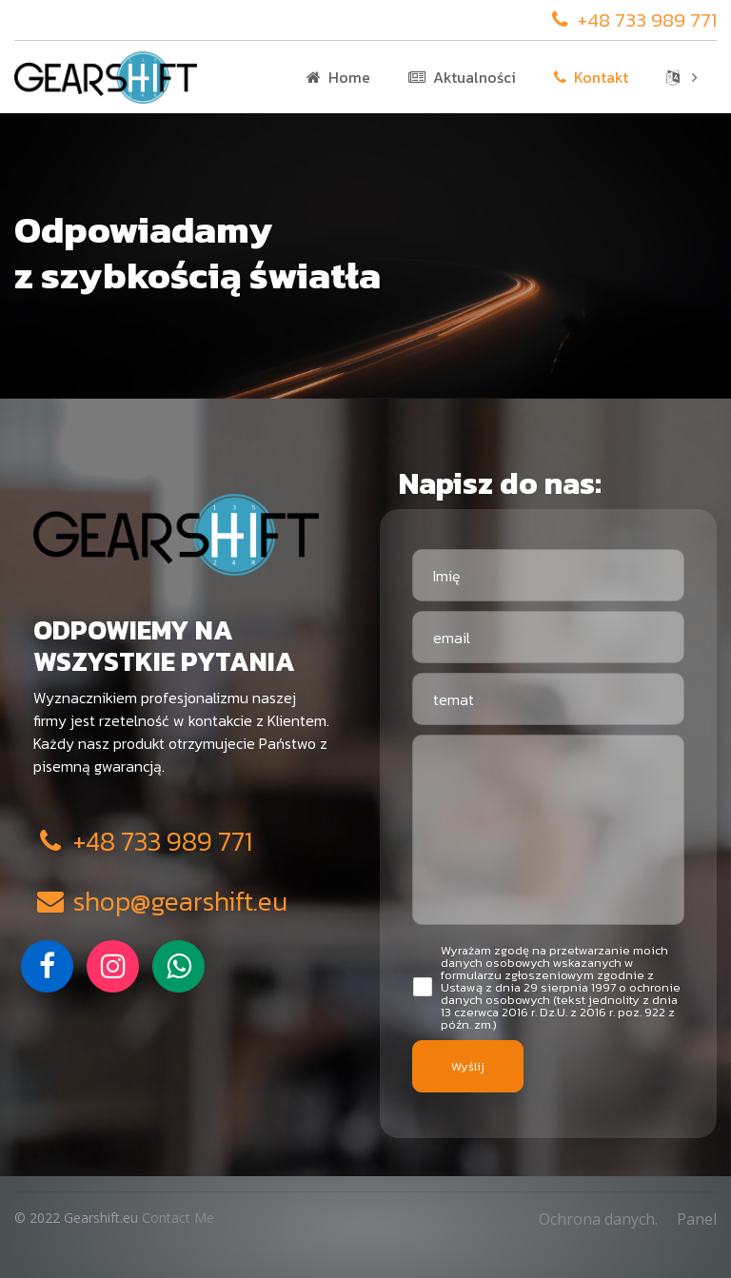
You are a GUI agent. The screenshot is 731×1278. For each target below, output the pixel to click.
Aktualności (462, 77)
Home (338, 77)
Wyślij (467, 1066)
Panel (697, 1219)
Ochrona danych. (598, 1219)
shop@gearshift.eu (160, 901)
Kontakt (591, 77)
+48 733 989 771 (632, 19)
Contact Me (178, 1218)
